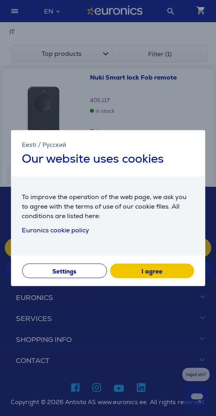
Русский (54, 144)
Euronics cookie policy (55, 230)
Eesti (29, 144)
